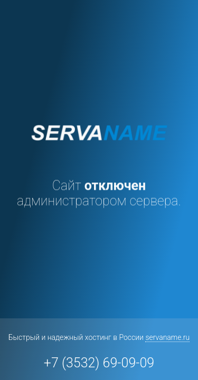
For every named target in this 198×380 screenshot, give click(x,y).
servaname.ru (167, 337)
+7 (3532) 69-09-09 (99, 363)
